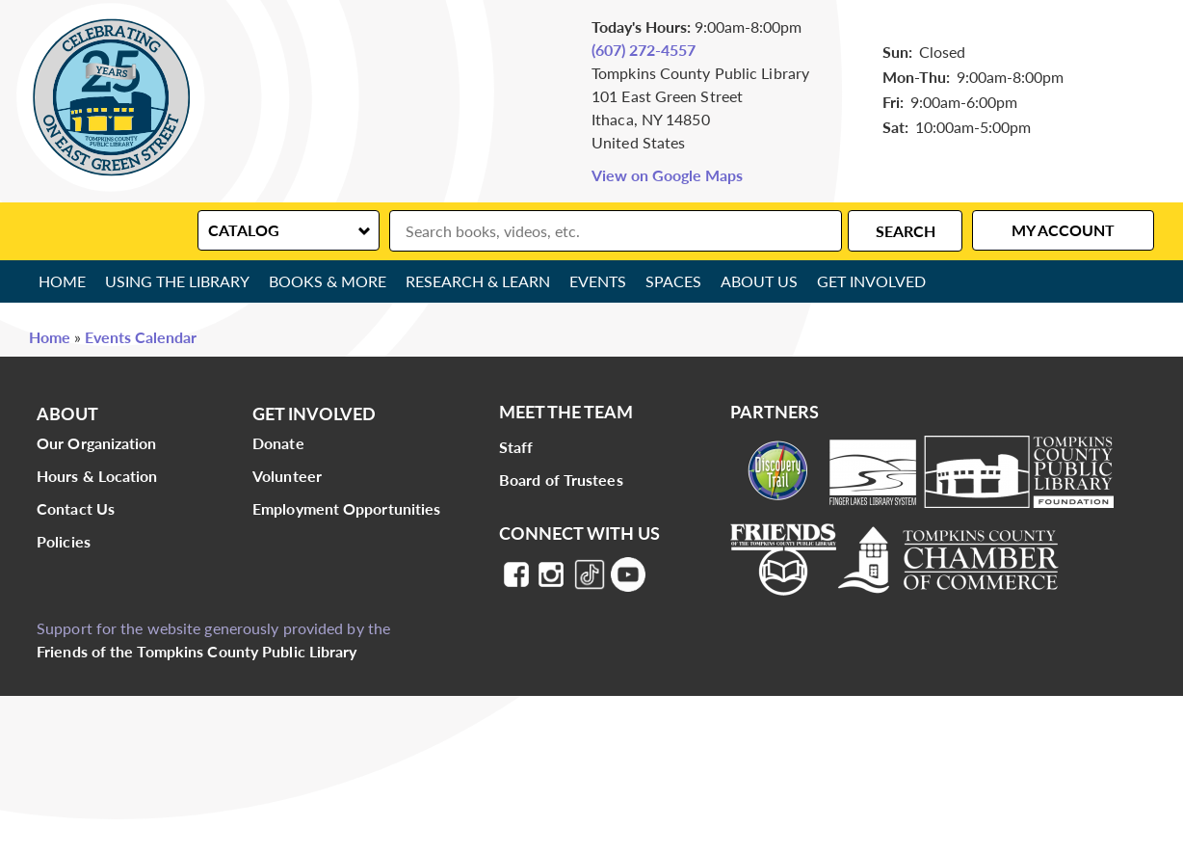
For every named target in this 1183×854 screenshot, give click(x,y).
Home (62, 281)
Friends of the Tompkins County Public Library (197, 651)
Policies (64, 541)
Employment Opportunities (346, 508)
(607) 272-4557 (644, 49)
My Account (1063, 230)
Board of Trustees (561, 479)
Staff (516, 447)
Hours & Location (97, 476)
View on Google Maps (667, 175)
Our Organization (97, 443)
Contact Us (76, 508)
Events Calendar (141, 337)
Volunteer (287, 476)
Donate (278, 443)
